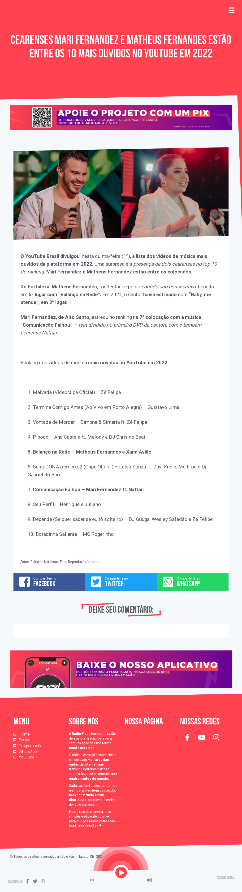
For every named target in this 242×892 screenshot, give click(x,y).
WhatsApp (28, 751)
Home (24, 734)
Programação (31, 745)
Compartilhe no (49, 582)
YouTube (26, 757)
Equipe (24, 739)
